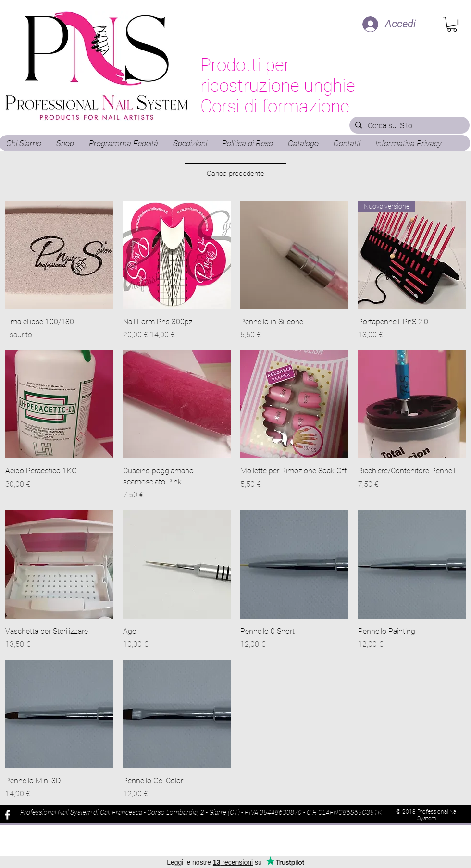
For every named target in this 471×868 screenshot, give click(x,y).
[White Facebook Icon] (7, 814)
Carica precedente (235, 173)
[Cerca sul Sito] (408, 126)
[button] (452, 24)
